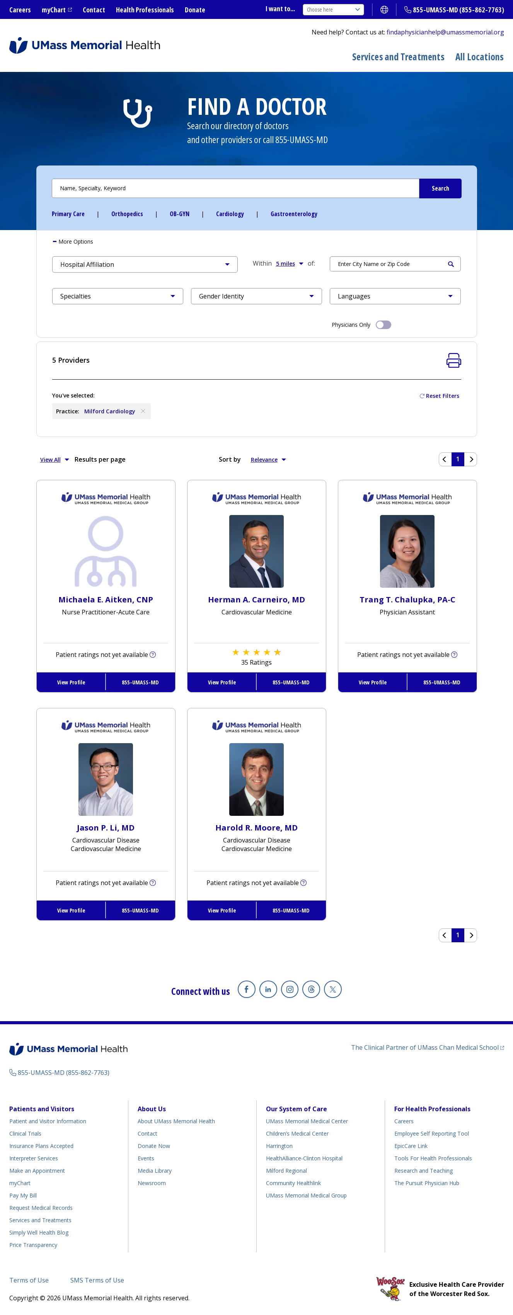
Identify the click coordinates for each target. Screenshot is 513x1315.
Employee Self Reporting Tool (431, 1133)
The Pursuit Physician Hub (426, 1183)
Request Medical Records (41, 1207)
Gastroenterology (294, 214)
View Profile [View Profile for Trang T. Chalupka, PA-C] (373, 682)
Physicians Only (361, 324)
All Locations (479, 56)
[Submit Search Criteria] (440, 188)
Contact (94, 9)
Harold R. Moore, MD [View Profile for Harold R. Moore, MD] (256, 827)
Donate (195, 9)
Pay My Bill (23, 1195)
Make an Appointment (37, 1170)
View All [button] (54, 459)
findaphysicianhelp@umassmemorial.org (445, 32)
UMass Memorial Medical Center (307, 1121)
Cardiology (230, 214)
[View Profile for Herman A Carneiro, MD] (256, 550)
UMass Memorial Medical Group (306, 1195)
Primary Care (68, 214)
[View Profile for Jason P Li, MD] (105, 778)
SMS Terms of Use (97, 1280)
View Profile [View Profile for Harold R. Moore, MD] (222, 910)
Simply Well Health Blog (38, 1232)
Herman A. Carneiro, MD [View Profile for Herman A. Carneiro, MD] (256, 599)
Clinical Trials (25, 1133)
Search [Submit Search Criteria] (451, 264)
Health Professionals (145, 9)
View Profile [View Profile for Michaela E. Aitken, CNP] (71, 682)
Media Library (155, 1170)
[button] (145, 264)
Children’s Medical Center (297, 1133)
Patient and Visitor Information (47, 1121)
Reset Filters (442, 395)
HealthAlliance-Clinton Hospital (304, 1158)
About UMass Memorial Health (176, 1121)
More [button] (75, 241)
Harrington (279, 1146)
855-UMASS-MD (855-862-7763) (458, 9)
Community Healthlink (293, 1183)
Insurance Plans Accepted (41, 1146)
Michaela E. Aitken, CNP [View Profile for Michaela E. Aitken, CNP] (105, 599)
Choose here (333, 9)
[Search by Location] (395, 263)
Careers (20, 9)
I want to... (280, 8)
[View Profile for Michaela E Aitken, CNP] (106, 550)
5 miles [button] (289, 263)
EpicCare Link (411, 1146)
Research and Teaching (423, 1170)
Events (146, 1158)
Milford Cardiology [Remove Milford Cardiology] (115, 411)
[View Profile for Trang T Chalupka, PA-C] (407, 550)
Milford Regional (286, 1170)
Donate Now (154, 1146)
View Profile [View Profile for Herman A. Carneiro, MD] (222, 682)
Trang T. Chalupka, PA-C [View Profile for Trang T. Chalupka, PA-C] (407, 599)
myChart (54, 9)
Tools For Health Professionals (433, 1158)
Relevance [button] (268, 459)
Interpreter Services (33, 1158)
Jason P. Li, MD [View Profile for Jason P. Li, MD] (106, 827)
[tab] (256, 241)
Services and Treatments (398, 56)
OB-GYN (179, 214)
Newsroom (152, 1183)
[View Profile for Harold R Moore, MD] (256, 778)
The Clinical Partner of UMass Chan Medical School (425, 1047)
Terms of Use (29, 1280)
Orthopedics (127, 214)
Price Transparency (33, 1244)
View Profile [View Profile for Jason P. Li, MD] (71, 910)
